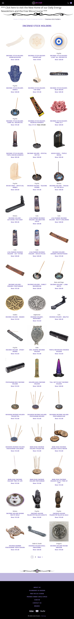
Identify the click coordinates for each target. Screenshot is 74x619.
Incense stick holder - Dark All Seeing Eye (15, 121)
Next (40, 557)
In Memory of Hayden (37, 590)
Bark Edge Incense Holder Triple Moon (59, 447)
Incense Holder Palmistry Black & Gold (59, 514)
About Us (37, 587)
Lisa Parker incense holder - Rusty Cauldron (59, 219)
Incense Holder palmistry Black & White (37, 514)
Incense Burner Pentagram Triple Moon (15, 546)
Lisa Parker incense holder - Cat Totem (15, 253)
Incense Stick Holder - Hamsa (15, 89)
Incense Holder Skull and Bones (37, 546)
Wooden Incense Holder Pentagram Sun (58, 415)
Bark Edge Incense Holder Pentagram (37, 480)
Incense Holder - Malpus (59, 317)
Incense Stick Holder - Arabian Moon (15, 56)
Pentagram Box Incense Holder (15, 383)
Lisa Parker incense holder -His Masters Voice (37, 219)
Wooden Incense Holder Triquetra (15, 415)
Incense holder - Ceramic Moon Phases (59, 253)
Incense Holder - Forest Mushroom (37, 285)
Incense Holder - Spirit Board (15, 350)
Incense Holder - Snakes (15, 317)
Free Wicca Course (37, 593)
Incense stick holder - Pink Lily (59, 121)
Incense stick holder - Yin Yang (37, 89)
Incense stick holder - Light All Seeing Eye (59, 56)
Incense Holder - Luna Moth (59, 285)
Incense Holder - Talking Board (37, 186)
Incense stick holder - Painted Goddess (37, 121)
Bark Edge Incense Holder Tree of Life (15, 480)
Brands (37, 606)
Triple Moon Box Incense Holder (59, 350)
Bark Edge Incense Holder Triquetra (37, 447)
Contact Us (37, 603)
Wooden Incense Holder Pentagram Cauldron (15, 447)
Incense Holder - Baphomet (37, 317)
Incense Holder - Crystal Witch (37, 154)
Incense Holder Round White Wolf (15, 514)
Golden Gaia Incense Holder (37, 383)
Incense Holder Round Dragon (59, 546)
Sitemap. (43, 616)
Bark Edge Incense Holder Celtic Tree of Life (59, 481)
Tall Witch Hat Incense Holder (59, 383)
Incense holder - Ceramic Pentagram (15, 285)
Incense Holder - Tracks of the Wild (59, 186)
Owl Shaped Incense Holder (37, 350)
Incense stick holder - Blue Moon (59, 89)
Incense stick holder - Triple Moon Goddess (15, 154)
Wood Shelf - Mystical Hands (15, 186)
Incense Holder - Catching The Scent (15, 219)
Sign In (37, 600)
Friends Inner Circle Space (37, 597)
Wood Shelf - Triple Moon (59, 154)
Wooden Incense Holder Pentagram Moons (36, 415)
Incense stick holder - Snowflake (37, 56)
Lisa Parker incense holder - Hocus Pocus (37, 253)
